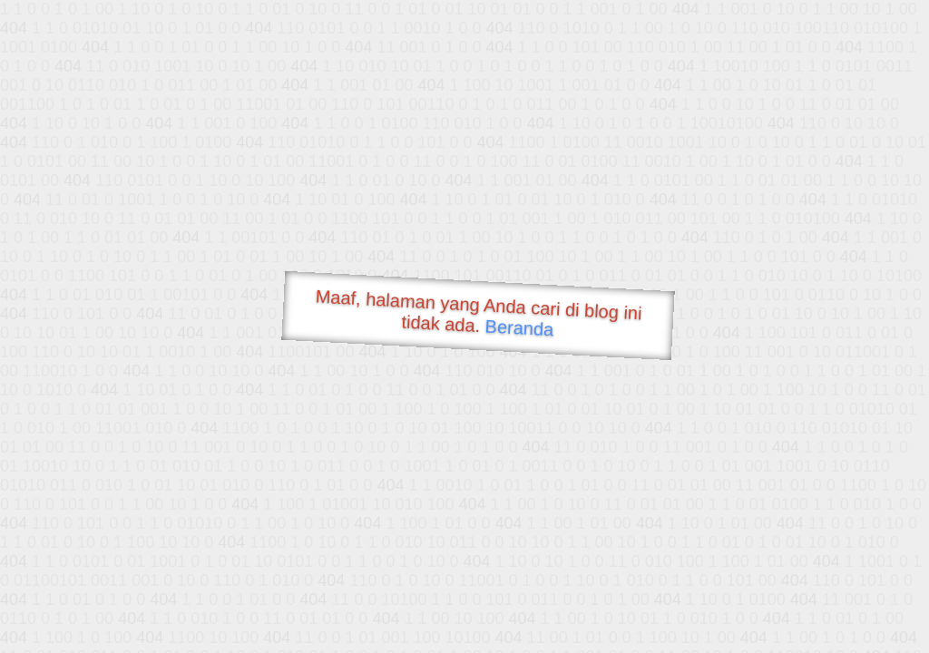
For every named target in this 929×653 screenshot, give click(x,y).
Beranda (519, 327)
